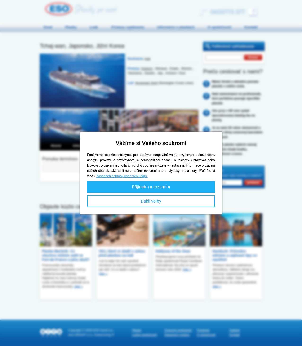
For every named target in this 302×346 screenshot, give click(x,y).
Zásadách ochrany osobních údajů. (122, 176)
